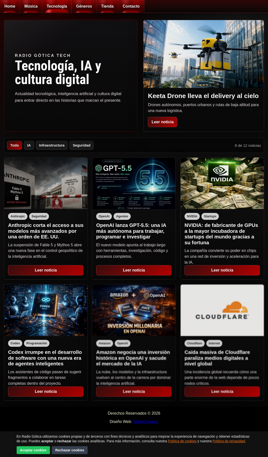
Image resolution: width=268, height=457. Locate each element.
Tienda (107, 6)
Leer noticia (162, 122)
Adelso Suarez (145, 422)
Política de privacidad (228, 441)
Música (30, 6)
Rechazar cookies (69, 450)
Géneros (84, 6)
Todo (14, 145)
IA (29, 145)
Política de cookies (182, 441)
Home (9, 6)
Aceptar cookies (33, 450)
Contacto (131, 6)
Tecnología (57, 6)
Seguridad (81, 145)
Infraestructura (52, 145)
